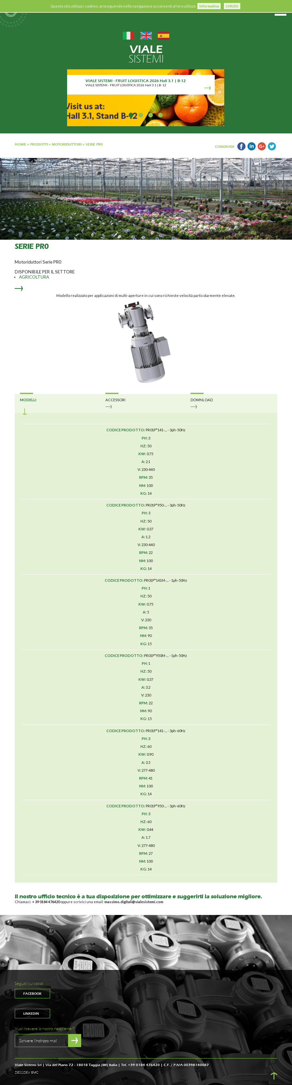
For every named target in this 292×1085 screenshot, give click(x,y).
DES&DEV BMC (26, 1073)
